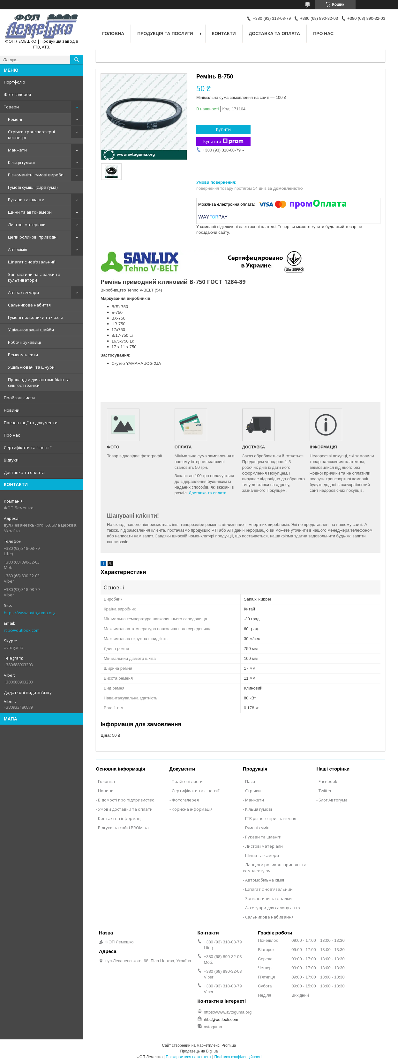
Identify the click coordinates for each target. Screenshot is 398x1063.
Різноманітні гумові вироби (36, 175)
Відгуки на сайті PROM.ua (123, 827)
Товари (11, 107)
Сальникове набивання (269, 917)
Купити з (223, 141)
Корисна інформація (192, 809)
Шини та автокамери (30, 212)
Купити (223, 129)
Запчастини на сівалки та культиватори (34, 277)
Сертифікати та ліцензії (27, 447)
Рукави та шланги (26, 200)
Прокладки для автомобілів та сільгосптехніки (39, 382)
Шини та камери (262, 855)
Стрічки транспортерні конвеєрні (31, 134)
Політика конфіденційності (237, 1057)
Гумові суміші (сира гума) (32, 187)
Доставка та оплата (24, 472)
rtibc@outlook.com (22, 630)
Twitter (325, 791)
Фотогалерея (17, 94)
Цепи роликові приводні (32, 237)
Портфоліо (14, 82)
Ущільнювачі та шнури (31, 367)
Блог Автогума (333, 800)
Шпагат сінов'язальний (32, 262)
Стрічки (253, 791)
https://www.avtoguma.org (29, 613)
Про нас (12, 435)
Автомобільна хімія (264, 880)
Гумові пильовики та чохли (35, 317)
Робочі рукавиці (24, 342)
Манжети (17, 150)
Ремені (15, 119)
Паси (250, 781)
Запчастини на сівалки (268, 898)
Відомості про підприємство (126, 800)
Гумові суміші (258, 827)
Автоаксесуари (23, 292)
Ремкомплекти (23, 355)
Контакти (224, 33)
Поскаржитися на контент (188, 1057)
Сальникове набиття (29, 305)
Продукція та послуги (165, 33)
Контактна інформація (121, 818)
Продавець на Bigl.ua (199, 1051)
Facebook (328, 781)
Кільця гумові (21, 162)
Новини (11, 410)
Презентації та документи (30, 422)
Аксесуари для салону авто (272, 908)
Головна (113, 33)
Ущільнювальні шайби (31, 330)
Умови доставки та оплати (125, 809)
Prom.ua (229, 1045)
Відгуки (11, 460)
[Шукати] (76, 59)
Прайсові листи (19, 398)
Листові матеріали (27, 224)
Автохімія (17, 249)
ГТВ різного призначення (270, 818)
